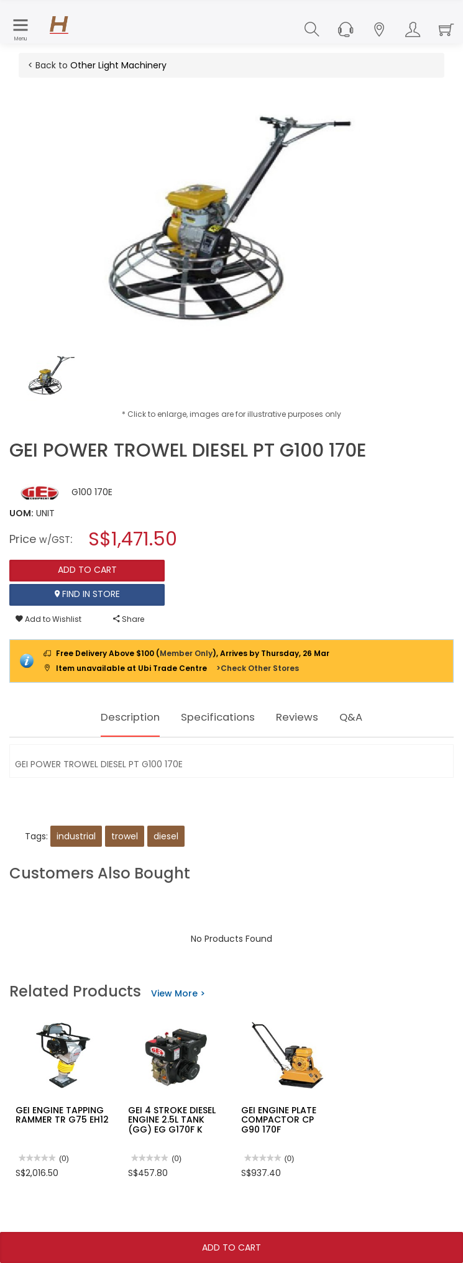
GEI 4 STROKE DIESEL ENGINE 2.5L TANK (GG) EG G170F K (172, 1120)
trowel (124, 836)
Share (128, 619)
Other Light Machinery (118, 65)
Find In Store (87, 594)
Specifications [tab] (218, 717)
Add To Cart (231, 1247)
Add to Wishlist (48, 619)
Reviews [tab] (308, 717)
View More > (178, 993)
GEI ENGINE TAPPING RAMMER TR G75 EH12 (62, 1115)
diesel (166, 836)
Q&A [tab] (368, 717)
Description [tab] (118, 717)
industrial (76, 836)
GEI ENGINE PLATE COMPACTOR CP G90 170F (278, 1120)
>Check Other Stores (257, 668)
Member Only (186, 653)
